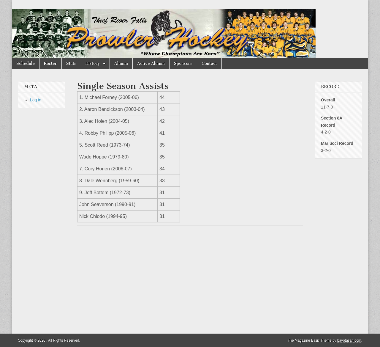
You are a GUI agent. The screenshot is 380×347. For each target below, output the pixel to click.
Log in (35, 100)
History (93, 63)
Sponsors (183, 63)
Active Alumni (151, 63)
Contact (209, 63)
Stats (71, 63)
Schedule (25, 63)
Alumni (121, 63)
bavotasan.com (349, 340)
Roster (50, 63)
